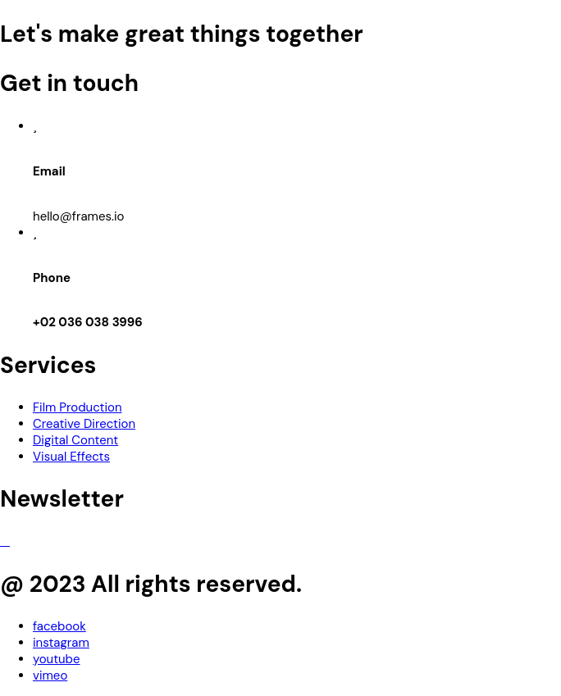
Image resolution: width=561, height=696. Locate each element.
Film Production (77, 407)
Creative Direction (84, 424)
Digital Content (75, 440)
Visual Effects (71, 456)
